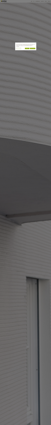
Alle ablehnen (27, 48)
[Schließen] (35, 43)
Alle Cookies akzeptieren (32, 48)
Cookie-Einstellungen (18, 48)
